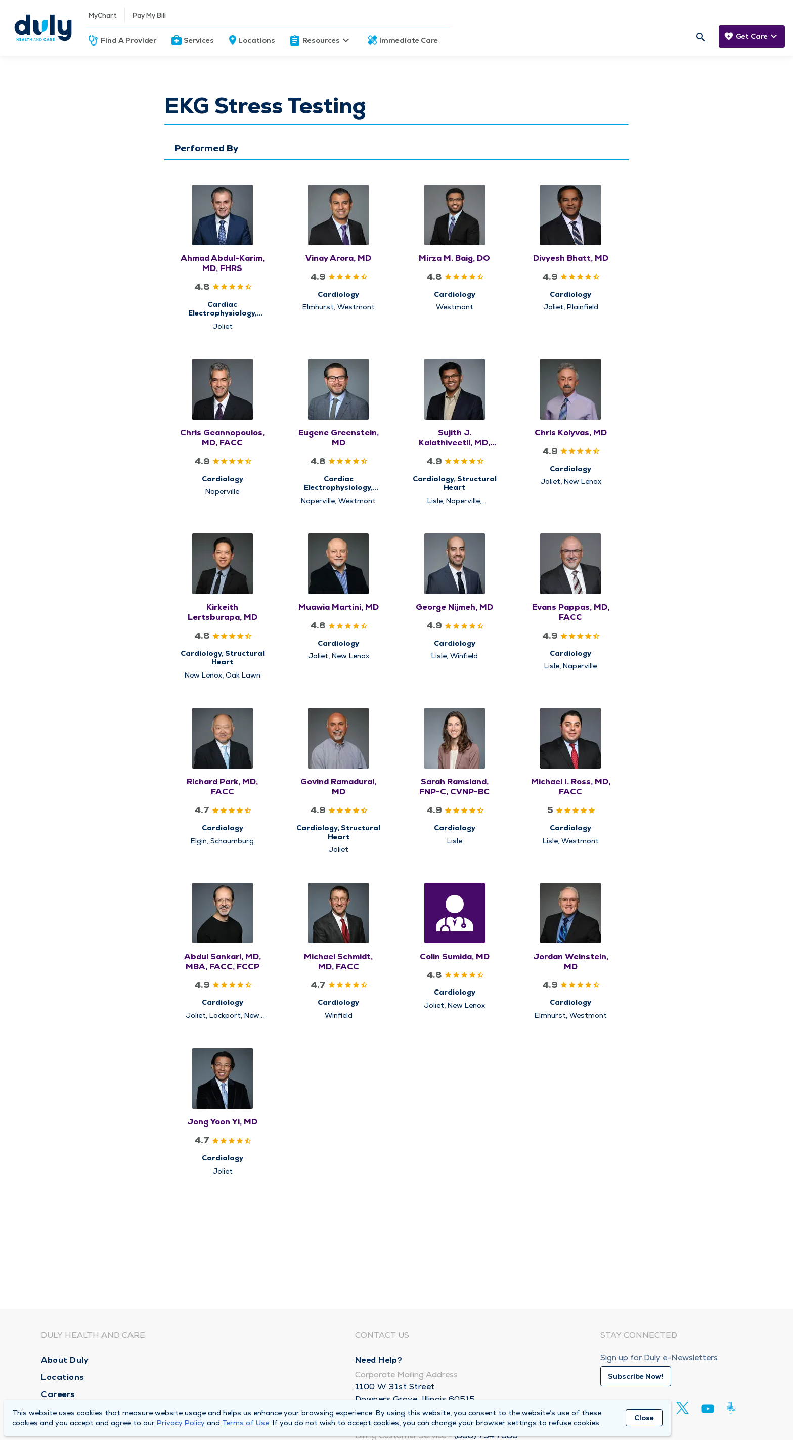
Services (199, 40)
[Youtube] (707, 1410)
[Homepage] (43, 28)
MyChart (103, 15)
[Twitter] (682, 1408)
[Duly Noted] (733, 1408)
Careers (58, 1394)
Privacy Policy (181, 1422)
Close (644, 1417)
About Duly (65, 1360)
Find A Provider (128, 40)
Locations (256, 40)
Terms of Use (245, 1422)
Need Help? (379, 1360)
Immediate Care (408, 40)
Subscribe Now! (636, 1376)
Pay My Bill (149, 15)
